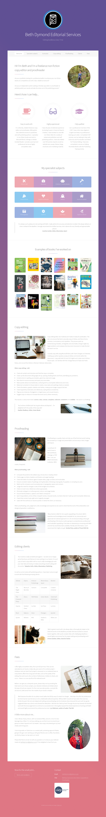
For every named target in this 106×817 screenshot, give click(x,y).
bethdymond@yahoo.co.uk (28, 742)
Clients (80, 53)
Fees (88, 53)
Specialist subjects (32, 53)
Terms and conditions (23, 775)
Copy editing (57, 53)
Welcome (19, 53)
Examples (45, 53)
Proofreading (69, 53)
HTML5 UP (59, 805)
